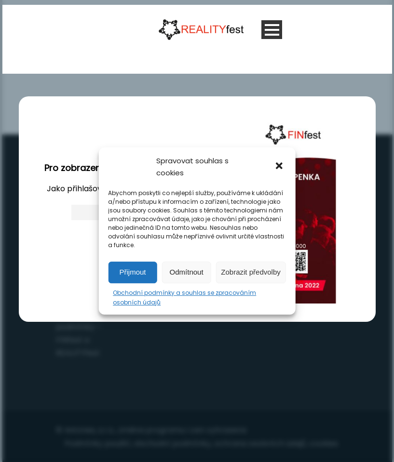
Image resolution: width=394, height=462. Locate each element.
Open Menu (271, 29)
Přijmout (133, 272)
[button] (280, 166)
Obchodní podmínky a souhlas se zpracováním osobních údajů (184, 297)
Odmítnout (187, 272)
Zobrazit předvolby (250, 272)
